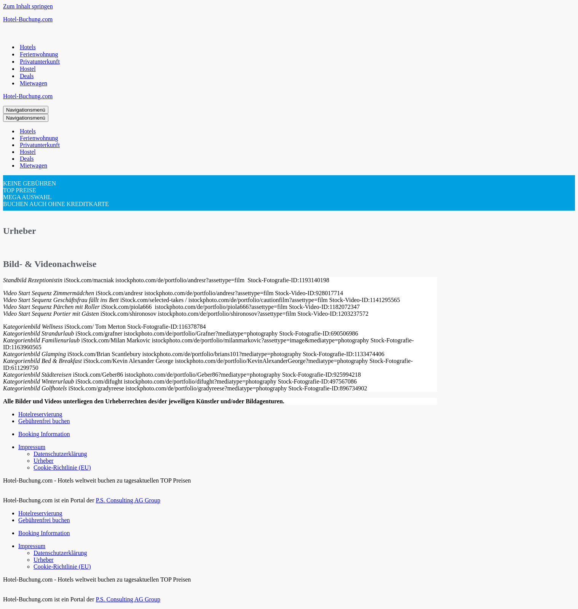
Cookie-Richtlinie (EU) (62, 467)
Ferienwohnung (39, 54)
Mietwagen (33, 83)
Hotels (28, 47)
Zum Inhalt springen (28, 6)
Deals (27, 76)
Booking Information (44, 434)
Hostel (28, 69)
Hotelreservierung (40, 414)
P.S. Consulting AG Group (128, 500)
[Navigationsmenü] (25, 110)
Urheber (43, 460)
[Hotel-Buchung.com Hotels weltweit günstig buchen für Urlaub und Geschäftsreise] (289, 19)
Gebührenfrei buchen (44, 421)
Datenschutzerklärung (60, 454)
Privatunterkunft (40, 61)
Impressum (31, 447)
